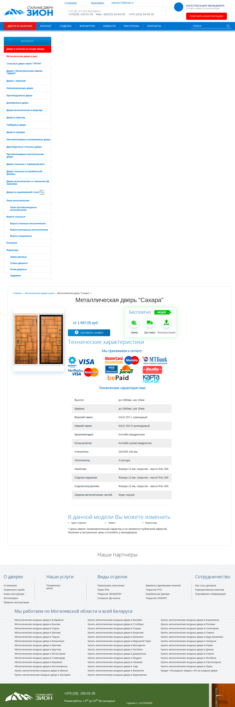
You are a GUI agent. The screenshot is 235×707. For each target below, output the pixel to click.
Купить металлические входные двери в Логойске (115, 649)
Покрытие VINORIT (156, 598)
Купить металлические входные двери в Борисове (116, 632)
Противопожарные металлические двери (25, 155)
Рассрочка (131, 26)
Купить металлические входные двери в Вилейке (115, 620)
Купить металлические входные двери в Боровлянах (190, 620)
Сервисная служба (14, 589)
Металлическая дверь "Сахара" (73, 293)
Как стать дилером (205, 585)
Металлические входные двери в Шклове (38, 632)
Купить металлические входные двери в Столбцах (116, 624)
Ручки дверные (18, 269)
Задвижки (15, 275)
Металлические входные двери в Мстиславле (40, 653)
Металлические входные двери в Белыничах (39, 641)
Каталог (46, 26)
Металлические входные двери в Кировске (38, 662)
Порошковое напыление (110, 585)
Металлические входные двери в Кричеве (38, 645)
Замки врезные (18, 257)
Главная (17, 293)
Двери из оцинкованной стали (25, 192)
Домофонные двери (17, 103)
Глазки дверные (19, 263)
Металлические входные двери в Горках (37, 628)
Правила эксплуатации (16, 602)
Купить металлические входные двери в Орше (186, 666)
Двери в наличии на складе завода (25, 49)
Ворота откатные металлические (28, 223)
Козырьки (11, 243)
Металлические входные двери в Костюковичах (41, 666)
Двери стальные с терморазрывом (25, 164)
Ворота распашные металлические (29, 230)
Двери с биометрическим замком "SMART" (24, 72)
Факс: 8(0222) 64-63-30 (110, 17)
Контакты (154, 26)
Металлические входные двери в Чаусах (37, 636)
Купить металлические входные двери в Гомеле (187, 632)
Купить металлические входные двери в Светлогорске (191, 662)
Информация (218, 594)
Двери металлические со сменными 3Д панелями (27, 182)
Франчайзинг (114, 3)
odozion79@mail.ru (139, 2)
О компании (71, 3)
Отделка (65, 26)
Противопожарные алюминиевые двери (28, 139)
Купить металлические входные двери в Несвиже (115, 662)
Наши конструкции (14, 594)
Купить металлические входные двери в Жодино (115, 658)
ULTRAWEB (146, 703)
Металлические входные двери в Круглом (38, 649)
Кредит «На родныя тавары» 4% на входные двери (189, 670)
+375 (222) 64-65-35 (141, 17)
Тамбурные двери (16, 125)
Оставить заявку (92, 332)
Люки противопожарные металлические (23, 208)
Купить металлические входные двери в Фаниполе (116, 670)
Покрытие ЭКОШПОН (109, 594)
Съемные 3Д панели (108, 598)
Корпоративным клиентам (209, 589)
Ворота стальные (16, 216)
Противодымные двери (19, 95)
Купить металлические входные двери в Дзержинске (117, 653)
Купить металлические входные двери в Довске (187, 649)
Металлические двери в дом (21, 56)
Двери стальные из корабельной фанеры (24, 172)
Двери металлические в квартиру (24, 110)
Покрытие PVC (154, 589)
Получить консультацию (206, 16)
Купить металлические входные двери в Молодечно (116, 645)
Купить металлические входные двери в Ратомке (188, 624)
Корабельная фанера (158, 594)
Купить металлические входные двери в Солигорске (190, 628)
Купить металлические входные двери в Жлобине (188, 658)
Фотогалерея (11, 598)
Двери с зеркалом (16, 81)
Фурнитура (87, 26)
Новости (109, 26)
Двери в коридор (15, 132)
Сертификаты (202, 594)
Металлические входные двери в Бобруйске (39, 620)
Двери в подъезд (15, 117)
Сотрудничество (92, 3)
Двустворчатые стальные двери (24, 147)
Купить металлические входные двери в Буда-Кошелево (192, 636)
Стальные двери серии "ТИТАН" (23, 63)
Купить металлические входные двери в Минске (41, 670)
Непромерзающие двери (19, 88)
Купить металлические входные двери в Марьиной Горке (119, 641)
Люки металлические (17, 200)
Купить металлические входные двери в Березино (115, 636)
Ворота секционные (21, 236)
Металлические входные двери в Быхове (37, 624)
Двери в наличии (20, 26)
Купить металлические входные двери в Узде (113, 666)
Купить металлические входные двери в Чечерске (188, 641)
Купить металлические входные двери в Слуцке (114, 628)
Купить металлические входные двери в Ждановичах (117, 674)
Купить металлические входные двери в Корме (187, 645)
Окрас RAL (103, 589)
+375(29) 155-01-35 (80, 17)
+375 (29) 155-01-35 (79, 693)
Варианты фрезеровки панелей (163, 585)
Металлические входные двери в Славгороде (40, 658)
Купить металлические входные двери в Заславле (42, 674)
